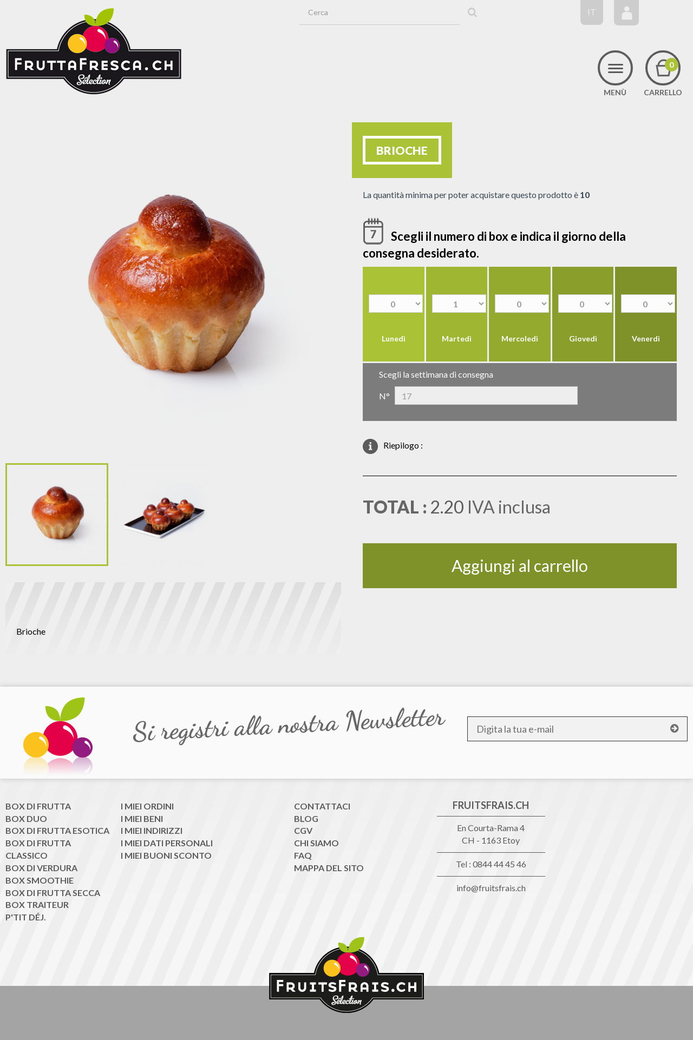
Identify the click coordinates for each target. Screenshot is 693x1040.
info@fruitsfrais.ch (491, 888)
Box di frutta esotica (57, 830)
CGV (303, 830)
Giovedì (583, 338)
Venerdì (646, 338)
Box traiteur (37, 904)
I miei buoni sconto (166, 855)
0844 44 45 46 (499, 864)
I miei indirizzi (151, 830)
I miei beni (142, 818)
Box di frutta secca (52, 892)
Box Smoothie (39, 880)
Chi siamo (316, 843)
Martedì (457, 338)
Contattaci (322, 806)
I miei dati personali (167, 843)
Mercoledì (519, 338)
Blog (306, 818)
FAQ (303, 855)
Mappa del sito (329, 868)
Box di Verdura (41, 868)
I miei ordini (147, 806)
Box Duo (26, 818)
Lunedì (394, 338)
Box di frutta (38, 806)
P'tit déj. (25, 917)
